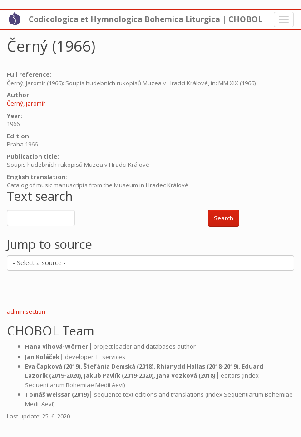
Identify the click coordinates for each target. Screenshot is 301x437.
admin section (26, 311)
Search (223, 218)
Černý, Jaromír (26, 103)
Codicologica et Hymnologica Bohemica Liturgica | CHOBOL (145, 19)
